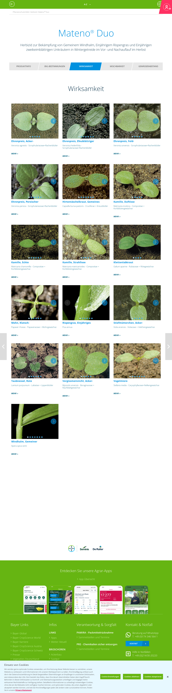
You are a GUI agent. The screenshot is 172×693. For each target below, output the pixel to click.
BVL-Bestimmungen (54, 66)
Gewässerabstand (148, 66)
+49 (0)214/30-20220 (146, 655)
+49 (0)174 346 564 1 (146, 636)
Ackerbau (56, 654)
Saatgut (55, 658)
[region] (86, 677)
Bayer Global (20, 633)
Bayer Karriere (20, 641)
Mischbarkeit (117, 66)
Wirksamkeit (86, 66)
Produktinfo (23, 66)
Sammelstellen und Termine (94, 637)
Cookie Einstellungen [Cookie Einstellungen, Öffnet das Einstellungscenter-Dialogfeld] (110, 676)
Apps (54, 637)
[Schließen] (168, 677)
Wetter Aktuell (59, 641)
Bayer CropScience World (27, 637)
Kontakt (133, 643)
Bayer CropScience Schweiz (28, 650)
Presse (16, 654)
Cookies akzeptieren (153, 676)
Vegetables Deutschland (26, 659)
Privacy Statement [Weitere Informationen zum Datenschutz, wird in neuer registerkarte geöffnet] (23, 690)
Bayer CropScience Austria (27, 646)
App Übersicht (87, 579)
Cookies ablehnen (131, 676)
